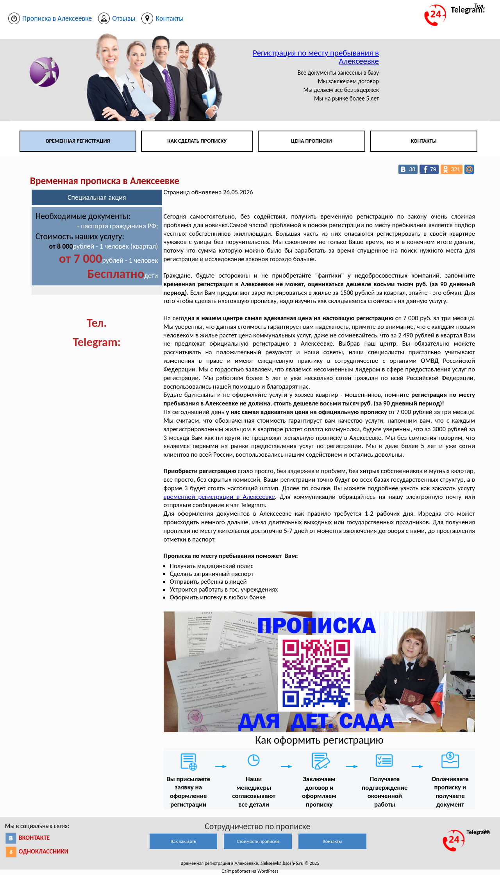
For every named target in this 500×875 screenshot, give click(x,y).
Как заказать (183, 841)
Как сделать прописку (197, 141)
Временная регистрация (78, 141)
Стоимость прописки (258, 841)
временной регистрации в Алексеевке (219, 497)
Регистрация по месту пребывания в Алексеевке (316, 57)
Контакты (423, 141)
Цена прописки (311, 141)
